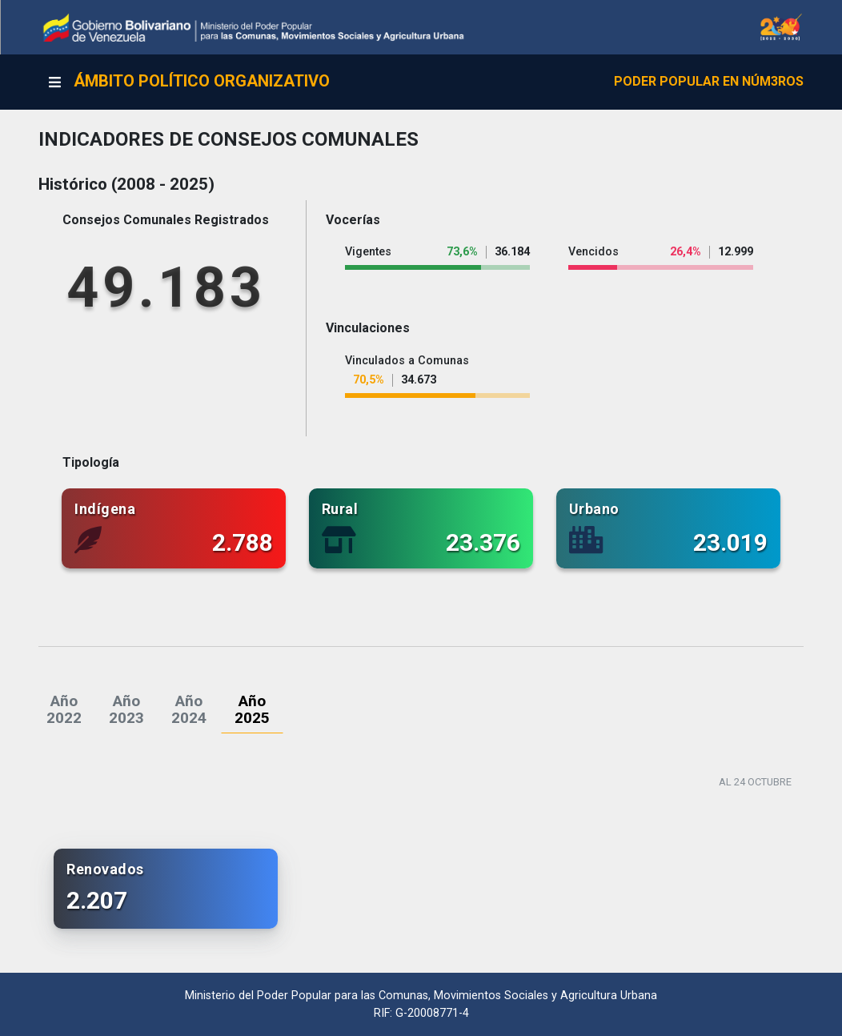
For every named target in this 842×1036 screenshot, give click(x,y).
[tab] (64, 709)
